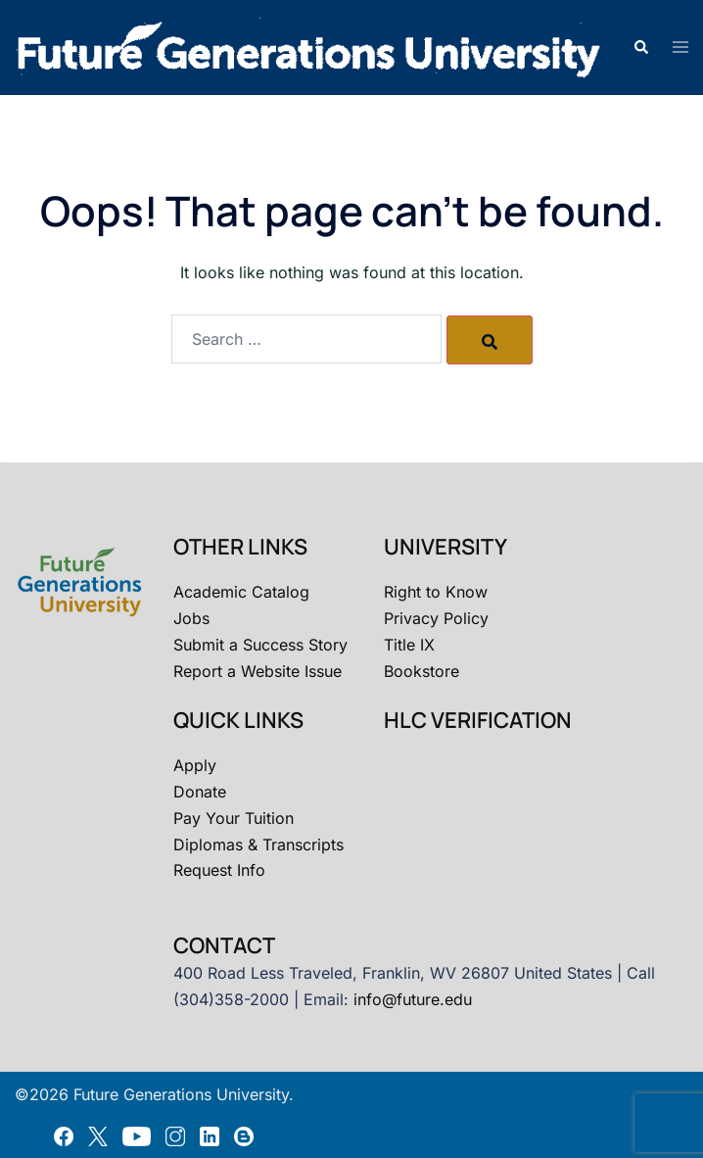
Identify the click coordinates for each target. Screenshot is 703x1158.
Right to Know (436, 592)
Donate (199, 791)
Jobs (191, 618)
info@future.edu (412, 999)
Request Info (219, 870)
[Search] (489, 339)
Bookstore (421, 671)
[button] (640, 48)
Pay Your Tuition (233, 818)
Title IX (409, 644)
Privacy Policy (436, 618)
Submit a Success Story (260, 644)
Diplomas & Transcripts (258, 844)
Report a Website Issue (257, 671)
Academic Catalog (241, 592)
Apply (194, 765)
